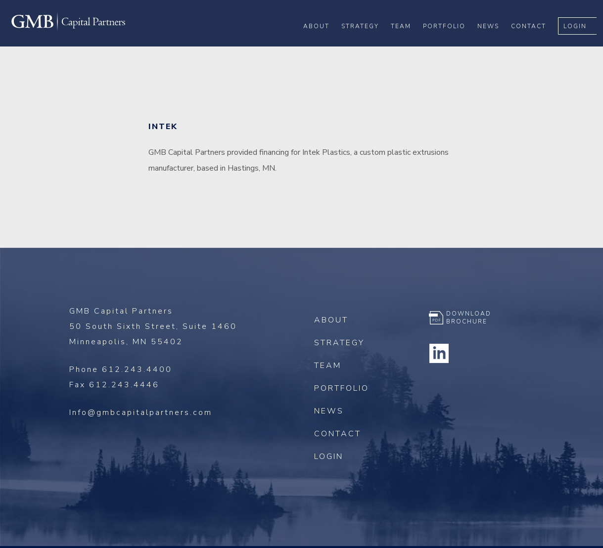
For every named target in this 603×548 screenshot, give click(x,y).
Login (581, 40)
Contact (535, 40)
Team (407, 40)
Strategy (366, 40)
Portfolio (450, 40)
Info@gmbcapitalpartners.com (140, 412)
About (323, 40)
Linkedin (439, 353)
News (495, 40)
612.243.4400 (137, 369)
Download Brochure (468, 317)
